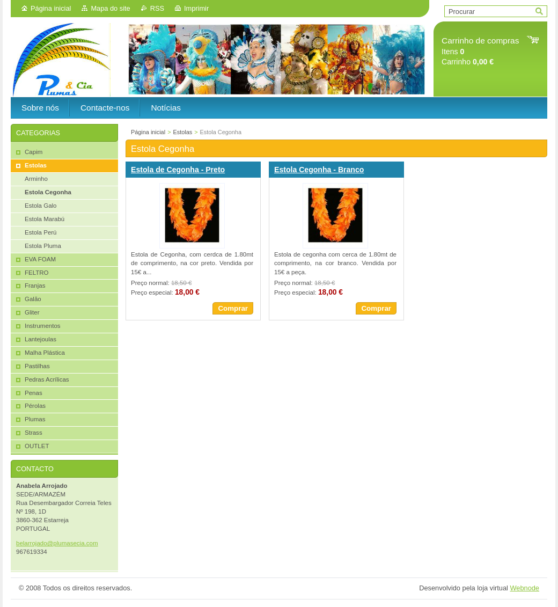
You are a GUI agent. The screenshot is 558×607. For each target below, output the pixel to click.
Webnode (524, 588)
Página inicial (51, 8)
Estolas (183, 132)
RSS (157, 8)
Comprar (233, 308)
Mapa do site (110, 8)
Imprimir (196, 8)
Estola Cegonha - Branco (319, 169)
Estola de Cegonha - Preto (178, 169)
